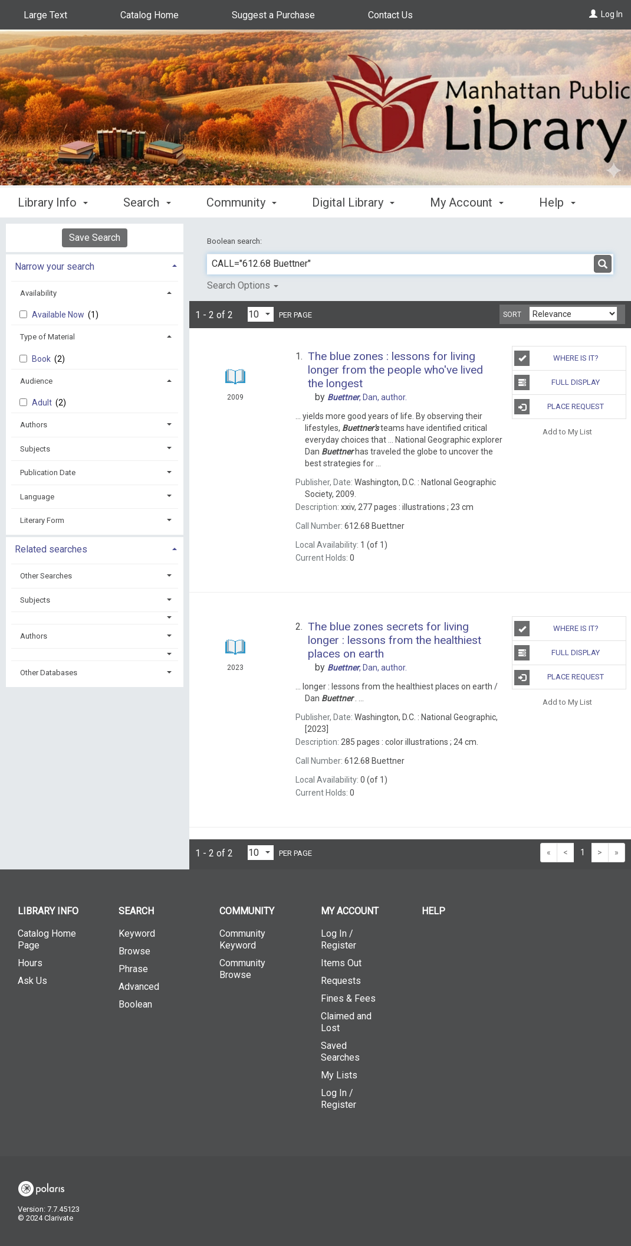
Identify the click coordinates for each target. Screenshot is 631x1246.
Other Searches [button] (46, 575)
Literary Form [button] (42, 520)
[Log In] (593, 14)
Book (42, 359)
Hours (30, 963)
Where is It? (556, 358)
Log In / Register (338, 939)
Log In (612, 14)
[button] (95, 617)
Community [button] (241, 201)
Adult (43, 402)
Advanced (139, 986)
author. (367, 397)
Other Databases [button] (48, 672)
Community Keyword (242, 939)
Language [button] (37, 496)
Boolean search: (235, 241)
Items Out (341, 963)
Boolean (135, 1004)
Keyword (137, 933)
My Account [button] (467, 201)
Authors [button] (33, 424)
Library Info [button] (53, 201)
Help (433, 911)
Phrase (133, 968)
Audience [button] (36, 381)
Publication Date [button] (47, 472)
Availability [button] (38, 293)
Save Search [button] (94, 237)
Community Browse (242, 968)
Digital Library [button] (353, 201)
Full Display (557, 382)
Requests (341, 980)
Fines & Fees (348, 998)
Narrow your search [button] (54, 266)
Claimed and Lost (346, 1022)
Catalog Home (149, 15)
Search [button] (146, 201)
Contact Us (390, 15)
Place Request (559, 406)
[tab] (94, 265)
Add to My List (567, 431)
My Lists (339, 1075)
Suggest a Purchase (273, 15)
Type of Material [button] (47, 336)
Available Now (59, 314)
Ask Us (32, 980)
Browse (134, 951)
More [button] (562, 202)
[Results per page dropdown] (261, 314)
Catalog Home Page (47, 939)
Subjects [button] (35, 448)
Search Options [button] (242, 285)
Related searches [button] (51, 549)
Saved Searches (340, 1051)
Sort (512, 314)
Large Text (45, 15)
